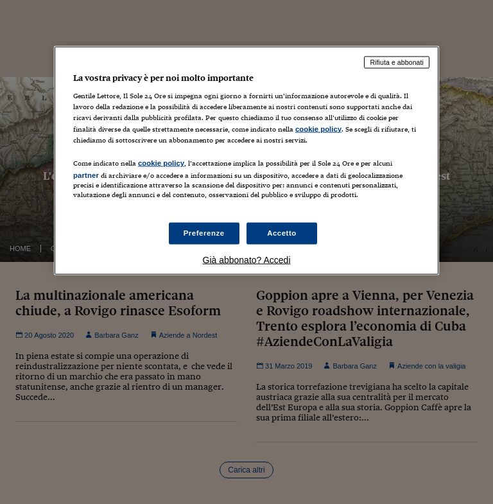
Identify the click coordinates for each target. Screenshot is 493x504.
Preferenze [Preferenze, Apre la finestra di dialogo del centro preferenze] (204, 233)
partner (86, 174)
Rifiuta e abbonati (397, 61)
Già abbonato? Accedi (247, 260)
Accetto (282, 233)
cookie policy (318, 128)
